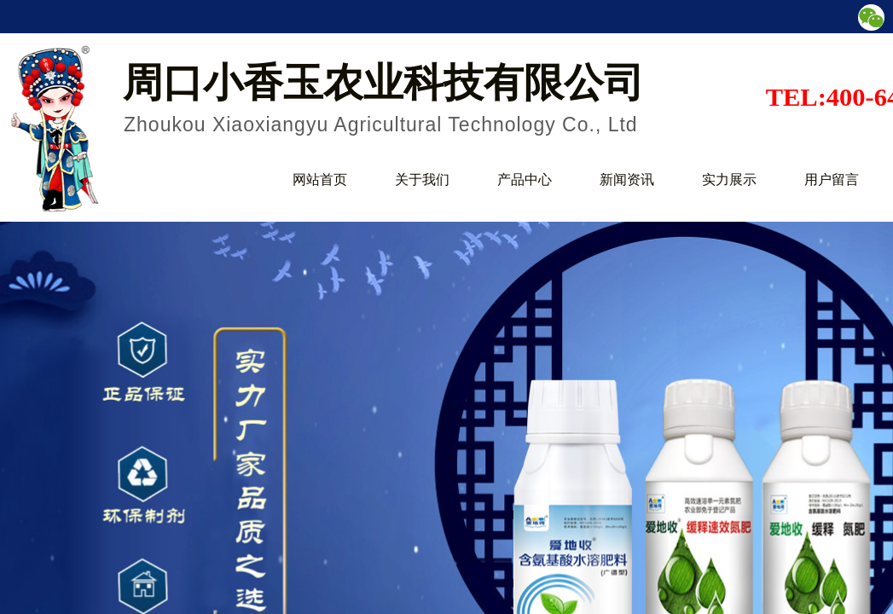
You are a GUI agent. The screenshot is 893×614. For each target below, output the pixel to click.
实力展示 (729, 179)
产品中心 (524, 179)
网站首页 (320, 179)
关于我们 (422, 179)
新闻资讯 (627, 179)
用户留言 (831, 179)
